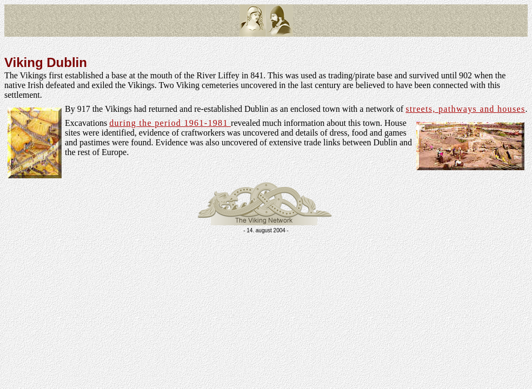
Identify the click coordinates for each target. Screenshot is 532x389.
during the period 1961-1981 (170, 123)
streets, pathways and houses (465, 108)
